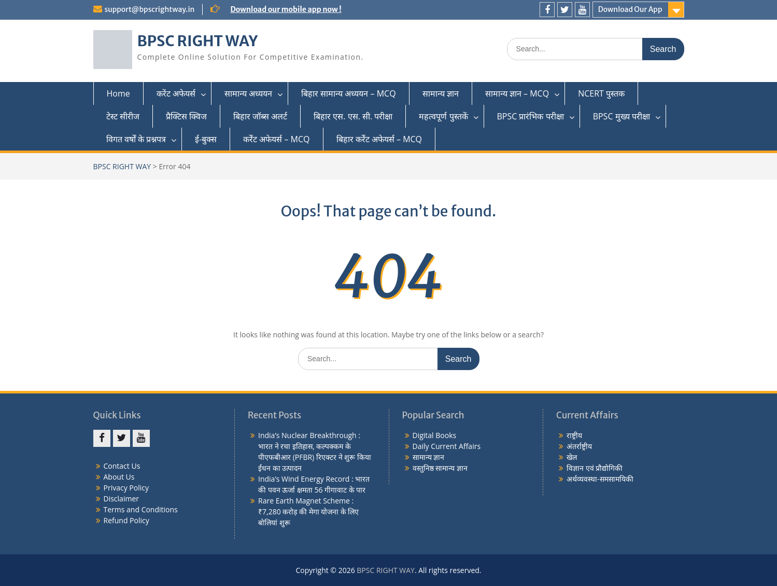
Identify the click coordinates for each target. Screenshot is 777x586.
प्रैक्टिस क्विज (186, 116)
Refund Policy (126, 520)
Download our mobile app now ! (285, 9)
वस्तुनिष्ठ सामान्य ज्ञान (440, 468)
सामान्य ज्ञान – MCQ (517, 93)
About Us (119, 477)
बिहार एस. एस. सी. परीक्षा (353, 116)
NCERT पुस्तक (601, 93)
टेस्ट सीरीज (122, 116)
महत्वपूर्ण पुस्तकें (443, 116)
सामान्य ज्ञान (440, 93)
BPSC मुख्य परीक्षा (621, 116)
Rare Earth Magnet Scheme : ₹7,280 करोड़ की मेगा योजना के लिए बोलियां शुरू (308, 511)
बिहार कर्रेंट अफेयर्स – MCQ (379, 139)
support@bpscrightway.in (150, 9)
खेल (572, 457)
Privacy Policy (126, 488)
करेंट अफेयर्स (176, 93)
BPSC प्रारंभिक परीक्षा (530, 116)
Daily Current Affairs (447, 446)
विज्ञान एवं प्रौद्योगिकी (595, 468)
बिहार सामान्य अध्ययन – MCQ (348, 93)
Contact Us (122, 466)
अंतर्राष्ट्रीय (579, 446)
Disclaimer (121, 498)
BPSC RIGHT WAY (197, 41)
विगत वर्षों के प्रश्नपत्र (136, 139)
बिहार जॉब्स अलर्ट (260, 116)
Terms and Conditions (141, 509)
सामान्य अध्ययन (248, 93)
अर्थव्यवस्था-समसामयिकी (600, 479)
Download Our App (630, 9)
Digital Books (435, 435)
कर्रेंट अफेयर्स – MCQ (276, 139)
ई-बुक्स (206, 139)
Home (118, 93)
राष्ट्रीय (574, 435)
